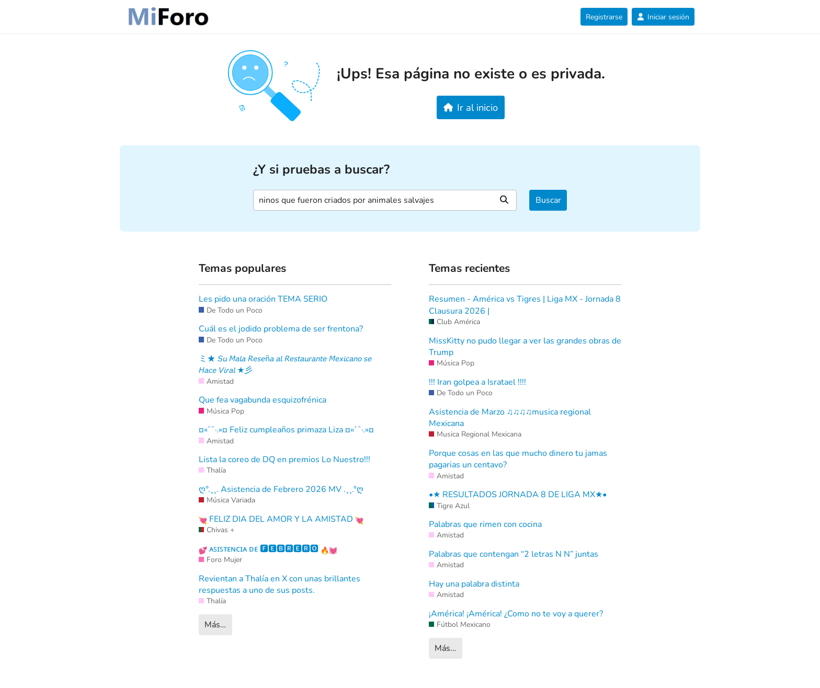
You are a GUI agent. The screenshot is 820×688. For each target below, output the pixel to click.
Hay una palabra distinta (474, 584)
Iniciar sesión (663, 17)
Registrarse (604, 17)
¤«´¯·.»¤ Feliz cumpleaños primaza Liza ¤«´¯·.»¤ (286, 429)
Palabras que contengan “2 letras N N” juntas (513, 554)
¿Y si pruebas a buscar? (321, 169)
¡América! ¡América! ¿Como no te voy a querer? (516, 614)
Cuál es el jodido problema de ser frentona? (281, 329)
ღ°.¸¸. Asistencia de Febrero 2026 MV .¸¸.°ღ (281, 489)
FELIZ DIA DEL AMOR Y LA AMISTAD (281, 519)
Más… (215, 624)
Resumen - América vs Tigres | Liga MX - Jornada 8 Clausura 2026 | (525, 304)
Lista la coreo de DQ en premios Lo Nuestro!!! (284, 459)
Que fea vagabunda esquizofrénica (262, 400)
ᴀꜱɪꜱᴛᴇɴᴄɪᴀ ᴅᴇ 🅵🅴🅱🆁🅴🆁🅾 (268, 549)
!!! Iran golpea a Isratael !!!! (477, 382)
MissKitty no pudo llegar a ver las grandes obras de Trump (525, 346)
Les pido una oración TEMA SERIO (263, 299)
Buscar (548, 200)
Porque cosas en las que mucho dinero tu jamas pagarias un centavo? (518, 459)
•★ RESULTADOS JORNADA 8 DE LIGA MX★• (518, 494)
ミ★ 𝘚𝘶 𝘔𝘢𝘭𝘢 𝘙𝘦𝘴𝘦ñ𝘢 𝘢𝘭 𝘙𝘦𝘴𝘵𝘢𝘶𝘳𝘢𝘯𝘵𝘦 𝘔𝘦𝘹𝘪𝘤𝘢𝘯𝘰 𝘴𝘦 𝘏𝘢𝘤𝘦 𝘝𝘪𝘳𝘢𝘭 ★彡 (285, 364)
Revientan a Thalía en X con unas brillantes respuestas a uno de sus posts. (279, 584)
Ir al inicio (470, 107)
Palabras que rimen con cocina (485, 524)
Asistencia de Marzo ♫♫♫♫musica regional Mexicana (510, 417)
